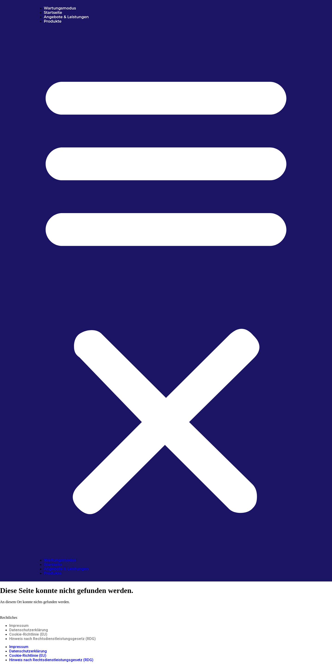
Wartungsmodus (60, 8)
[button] (166, 290)
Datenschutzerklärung (28, 630)
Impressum (19, 625)
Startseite (53, 12)
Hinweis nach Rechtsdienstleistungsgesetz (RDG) (52, 639)
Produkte (53, 21)
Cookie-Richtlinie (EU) (28, 634)
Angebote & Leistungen (67, 17)
